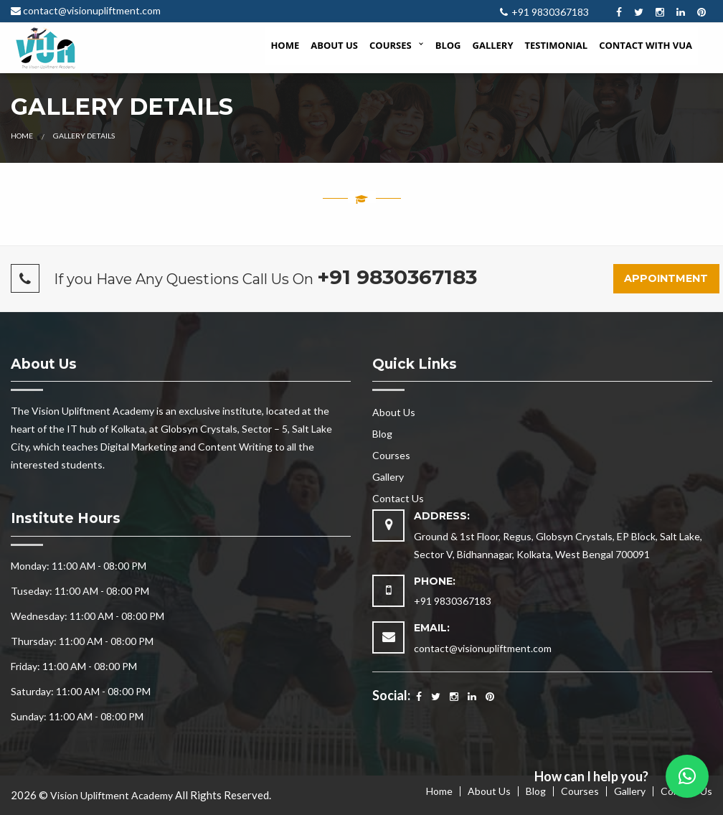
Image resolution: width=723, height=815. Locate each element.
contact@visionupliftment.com (92, 10)
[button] (687, 776)
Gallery (493, 45)
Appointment (666, 278)
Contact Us (398, 498)
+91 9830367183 (550, 12)
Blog (448, 45)
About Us (334, 45)
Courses (390, 45)
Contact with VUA (645, 45)
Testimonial (556, 45)
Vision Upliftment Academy (111, 795)
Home (284, 45)
